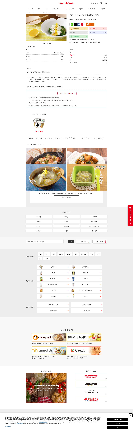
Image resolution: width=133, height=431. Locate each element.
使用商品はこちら (46, 43)
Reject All (117, 423)
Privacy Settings (117, 419)
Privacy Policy (8, 426)
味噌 (41, 138)
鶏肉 (53, 245)
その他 (46, 249)
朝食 (67, 138)
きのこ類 (83, 245)
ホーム (28, 12)
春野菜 (99, 138)
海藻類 (68, 245)
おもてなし (57, 138)
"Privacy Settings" (43, 422)
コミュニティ (56, 8)
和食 (48, 138)
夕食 (82, 138)
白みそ (72, 55)
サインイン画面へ (66, 179)
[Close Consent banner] (130, 415)
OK (117, 427)
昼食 (74, 138)
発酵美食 (80, 8)
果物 (98, 245)
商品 (38, 8)
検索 (106, 3)
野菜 (99, 42)
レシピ (46, 8)
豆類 (91, 245)
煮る (87, 42)
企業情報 (102, 8)
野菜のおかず (31, 138)
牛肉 (40, 245)
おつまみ (90, 138)
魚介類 (95, 42)
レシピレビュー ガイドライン (101, 165)
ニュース (30, 8)
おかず (77, 42)
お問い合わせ (91, 8)
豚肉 (47, 245)
